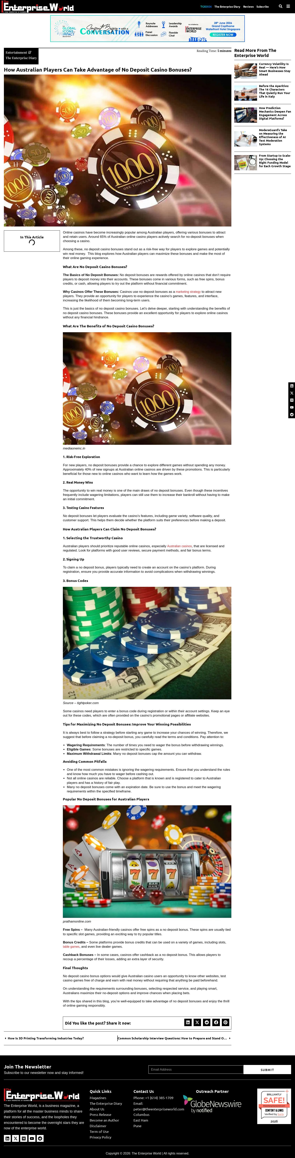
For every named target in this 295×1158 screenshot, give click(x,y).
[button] (188, 1022)
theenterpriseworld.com (274, 1105)
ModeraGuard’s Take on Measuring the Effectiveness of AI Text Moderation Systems (273, 137)
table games (72, 946)
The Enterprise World (146, 1153)
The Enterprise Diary (221, 6)
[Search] (280, 6)
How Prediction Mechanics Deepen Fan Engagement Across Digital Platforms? (275, 113)
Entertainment (18, 51)
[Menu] (288, 6)
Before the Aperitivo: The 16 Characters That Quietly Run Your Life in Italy (274, 91)
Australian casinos (180, 546)
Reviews (245, 6)
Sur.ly (280, 1113)
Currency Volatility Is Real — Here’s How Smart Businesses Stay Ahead (274, 69)
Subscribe (262, 6)
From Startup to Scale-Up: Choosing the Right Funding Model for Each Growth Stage (275, 161)
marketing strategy (189, 291)
